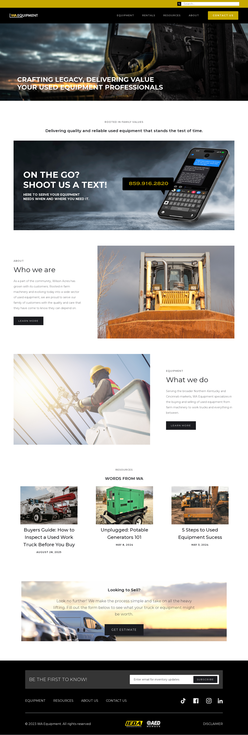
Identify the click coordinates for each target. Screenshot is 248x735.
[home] (24, 16)
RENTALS (148, 15)
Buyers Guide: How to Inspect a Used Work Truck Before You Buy (49, 537)
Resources (172, 15)
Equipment (125, 15)
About (194, 15)
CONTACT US (116, 701)
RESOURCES (63, 701)
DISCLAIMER (213, 724)
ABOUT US (89, 701)
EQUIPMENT (35, 701)
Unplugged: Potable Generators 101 (124, 533)
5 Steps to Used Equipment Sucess (200, 533)
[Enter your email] (174, 679)
